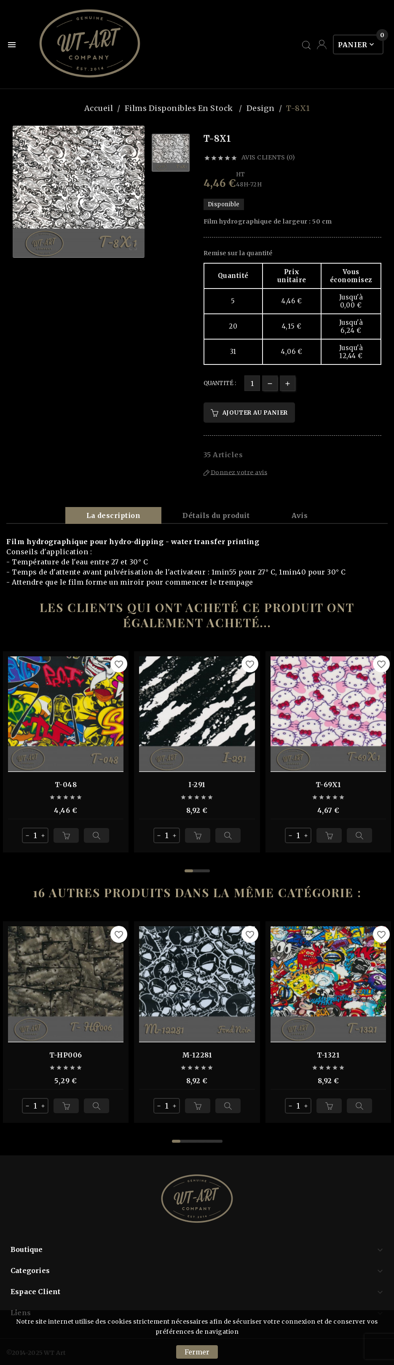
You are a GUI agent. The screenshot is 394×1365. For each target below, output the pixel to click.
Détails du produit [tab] (215, 515)
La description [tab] (113, 515)
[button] (189, 870)
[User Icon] (322, 44)
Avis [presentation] (300, 515)
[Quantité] (252, 383)
